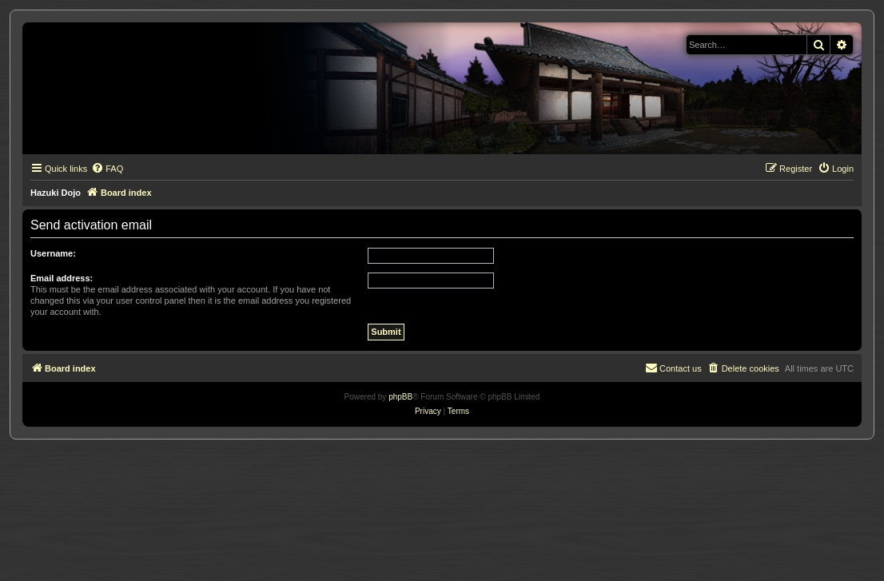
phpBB (400, 396)
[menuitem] (107, 168)
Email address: (61, 278)
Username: (53, 253)
